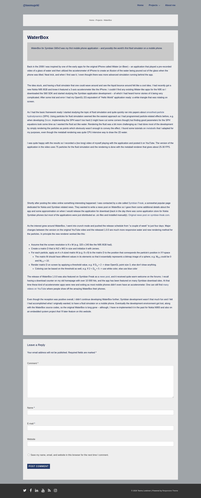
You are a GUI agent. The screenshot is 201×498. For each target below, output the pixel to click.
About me (170, 5)
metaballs (151, 128)
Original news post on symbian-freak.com (148, 215)
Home (140, 5)
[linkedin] (37, 491)
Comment (32, 363)
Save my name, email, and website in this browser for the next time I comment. (69, 455)
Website (31, 439)
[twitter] (25, 491)
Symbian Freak (136, 203)
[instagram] (56, 491)
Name (30, 408)
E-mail (30, 423)
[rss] (50, 491)
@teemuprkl (31, 5)
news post (105, 276)
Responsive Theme (170, 491)
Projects (155, 5)
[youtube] (43, 491)
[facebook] (31, 491)
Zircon (48, 120)
